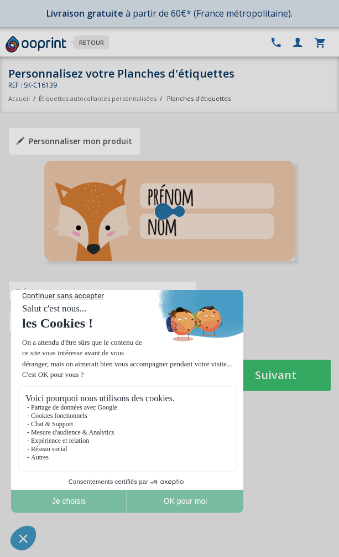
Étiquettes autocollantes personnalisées (98, 98)
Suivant (275, 374)
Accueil (19, 98)
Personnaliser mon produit (74, 141)
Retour (91, 42)
